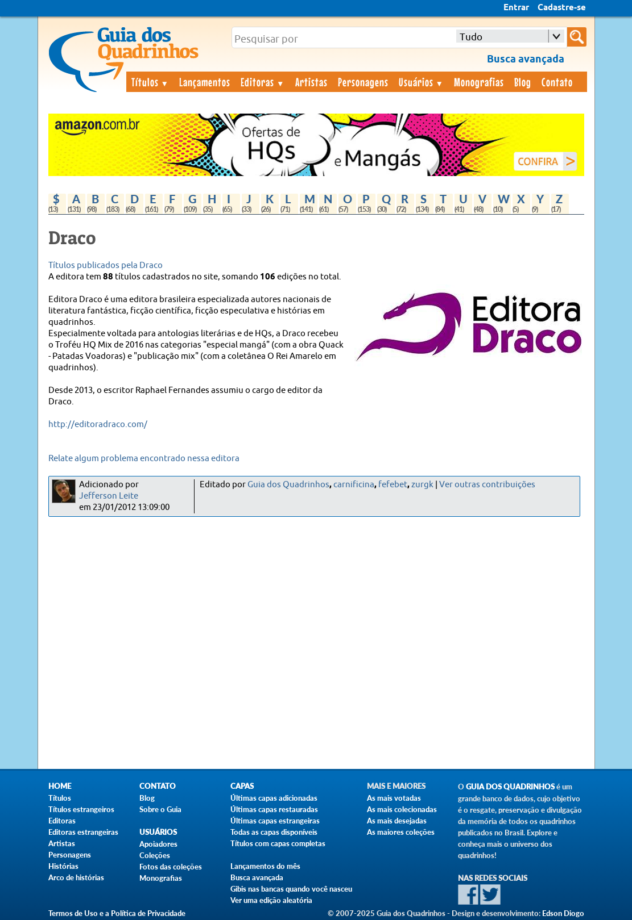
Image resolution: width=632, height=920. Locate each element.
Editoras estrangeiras (83, 832)
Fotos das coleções (170, 866)
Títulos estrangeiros (81, 809)
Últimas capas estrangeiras (275, 820)
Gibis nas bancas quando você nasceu (291, 888)
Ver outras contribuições (487, 484)
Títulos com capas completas (277, 843)
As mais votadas (394, 797)
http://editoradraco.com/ (97, 424)
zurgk (422, 484)
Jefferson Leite (108, 496)
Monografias (479, 82)
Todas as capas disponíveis (273, 832)
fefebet (392, 484)
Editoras (263, 82)
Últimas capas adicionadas (273, 797)
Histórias (63, 866)
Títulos (150, 82)
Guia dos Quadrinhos (288, 484)
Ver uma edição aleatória (271, 900)
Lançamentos (204, 82)
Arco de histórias (76, 877)
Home (59, 786)
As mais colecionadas (402, 809)
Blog (522, 82)
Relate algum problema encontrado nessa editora (143, 458)
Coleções (154, 855)
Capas (242, 786)
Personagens (363, 82)
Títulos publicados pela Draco (105, 265)
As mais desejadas (397, 820)
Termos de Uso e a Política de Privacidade (116, 913)
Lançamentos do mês (265, 866)
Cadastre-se (562, 8)
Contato (557, 82)
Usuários (421, 82)
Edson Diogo (563, 913)
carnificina (353, 484)
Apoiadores (158, 843)
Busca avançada (256, 877)
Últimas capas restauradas (274, 809)
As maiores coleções (401, 832)
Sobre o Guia (160, 809)
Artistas (311, 82)
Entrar (516, 8)
